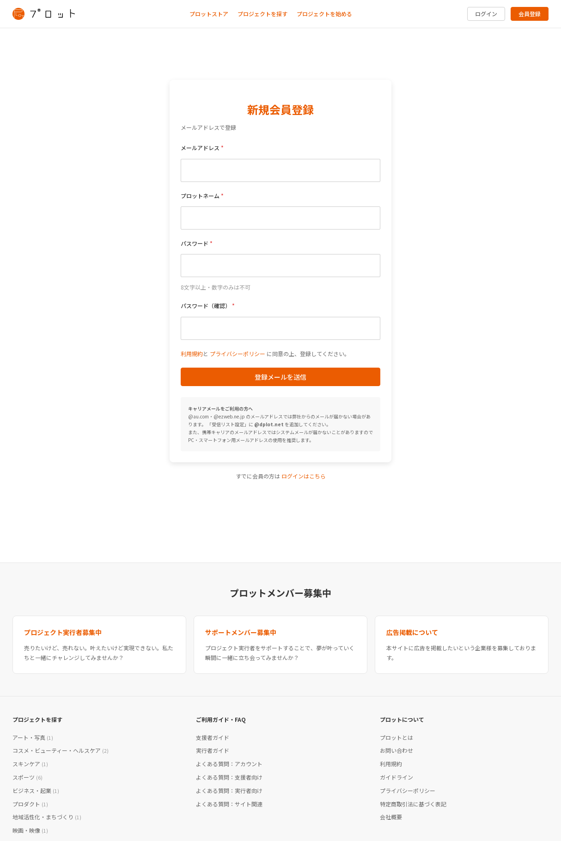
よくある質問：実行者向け (229, 790)
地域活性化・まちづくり (46, 817)
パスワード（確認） (206, 305)
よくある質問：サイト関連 (229, 804)
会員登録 (529, 14)
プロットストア (208, 14)
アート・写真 (32, 737)
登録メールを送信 (280, 376)
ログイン (486, 14)
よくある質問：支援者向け (229, 777)
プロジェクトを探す (262, 14)
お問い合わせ (396, 750)
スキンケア (30, 764)
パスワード (194, 243)
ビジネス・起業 (35, 790)
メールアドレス (200, 147)
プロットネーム (200, 196)
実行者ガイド (212, 750)
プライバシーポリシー (237, 353)
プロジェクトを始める (324, 14)
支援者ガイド (212, 737)
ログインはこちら (303, 476)
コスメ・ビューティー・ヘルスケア (60, 750)
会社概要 (391, 817)
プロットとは (396, 737)
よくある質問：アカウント (229, 764)
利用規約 (192, 353)
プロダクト (30, 804)
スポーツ (27, 777)
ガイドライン (396, 777)
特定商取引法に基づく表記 (413, 804)
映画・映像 (30, 830)
